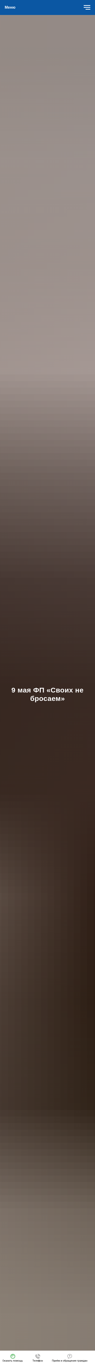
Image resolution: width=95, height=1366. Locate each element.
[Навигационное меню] (87, 7)
